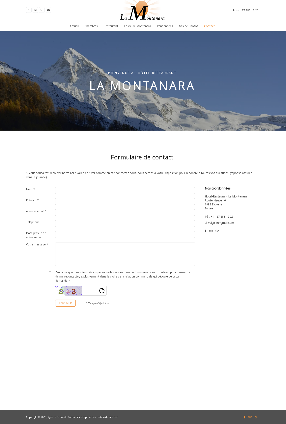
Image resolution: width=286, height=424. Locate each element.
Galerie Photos (188, 26)
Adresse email (36, 211)
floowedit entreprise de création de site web (93, 417)
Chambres (91, 26)
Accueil (74, 26)
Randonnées (165, 26)
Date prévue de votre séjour (36, 235)
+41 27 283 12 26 (245, 10)
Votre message (37, 244)
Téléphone (33, 222)
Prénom (32, 200)
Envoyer (65, 303)
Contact (209, 26)
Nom (30, 189)
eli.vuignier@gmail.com (219, 223)
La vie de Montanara (137, 26)
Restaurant (111, 26)
